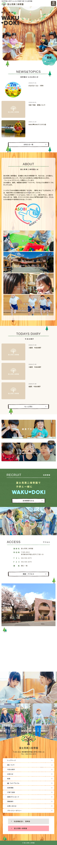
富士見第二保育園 (14, 4)
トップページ (11, 760)
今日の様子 (11, 769)
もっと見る (28, 406)
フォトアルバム (14, 783)
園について (10, 765)
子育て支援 (11, 792)
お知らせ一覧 (28, 144)
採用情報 (10, 788)
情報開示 (10, 801)
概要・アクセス (28, 574)
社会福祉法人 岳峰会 (22, 821)
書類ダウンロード (13, 797)
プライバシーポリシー (14, 811)
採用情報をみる (28, 501)
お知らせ (10, 774)
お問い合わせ (11, 806)
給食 (8, 779)
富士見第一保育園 (20, 828)
